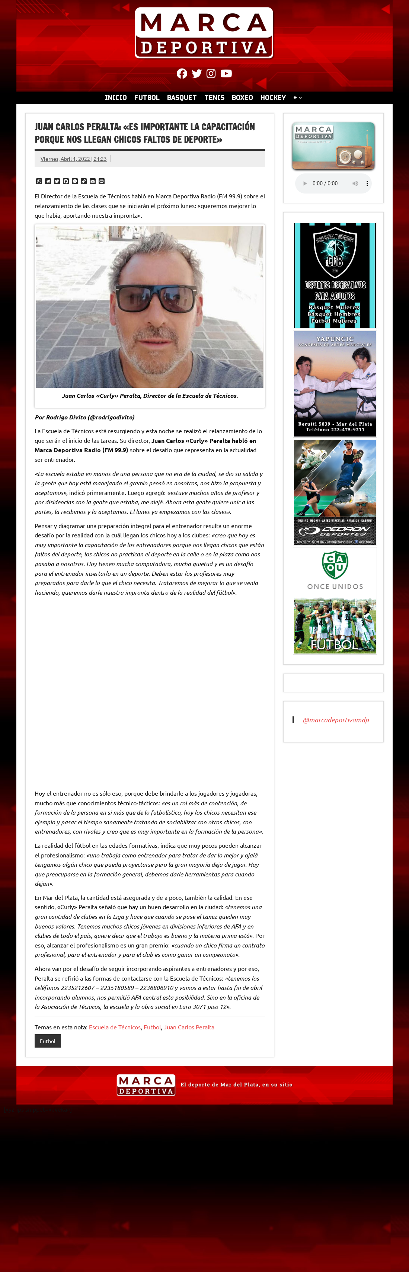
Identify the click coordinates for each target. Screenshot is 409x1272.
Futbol (152, 1026)
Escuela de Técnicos (115, 1026)
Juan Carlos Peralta (189, 1026)
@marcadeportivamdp (336, 720)
